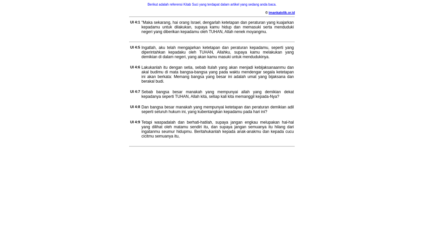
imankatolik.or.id (282, 13)
